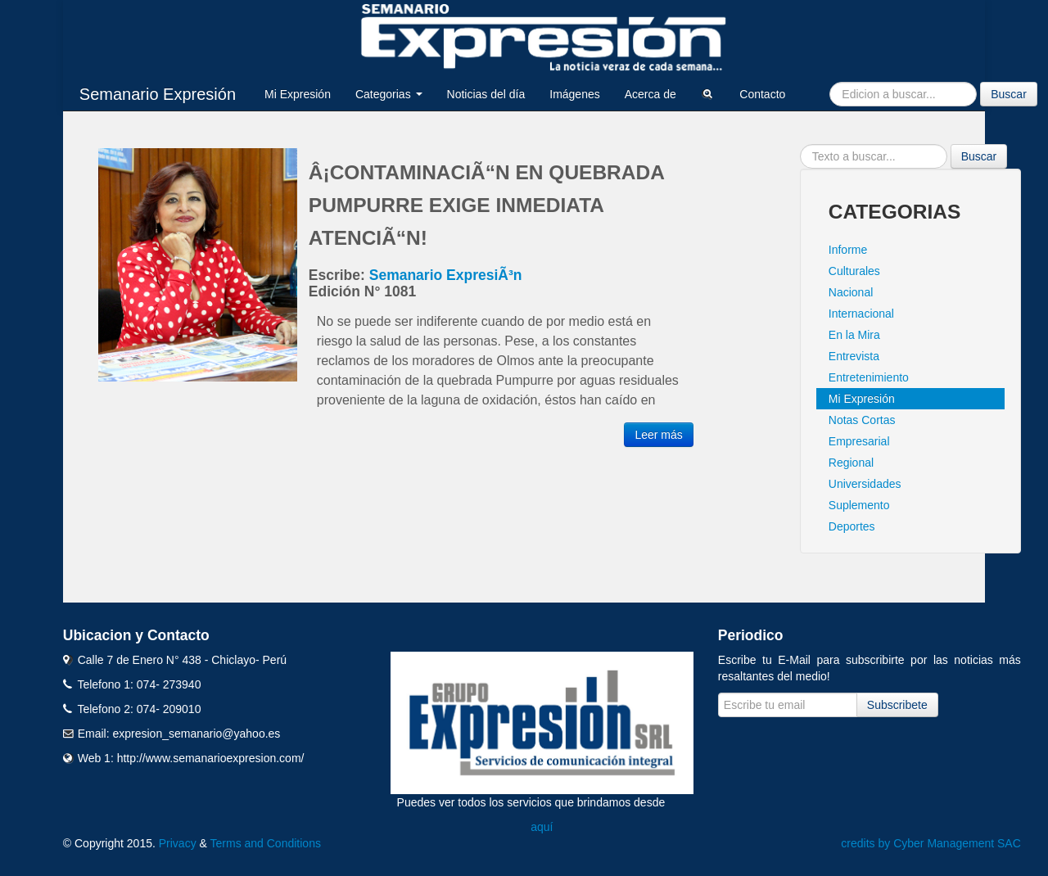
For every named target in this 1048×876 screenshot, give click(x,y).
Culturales (854, 271)
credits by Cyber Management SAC (930, 843)
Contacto (762, 94)
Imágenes (574, 94)
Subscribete (897, 704)
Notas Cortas (862, 420)
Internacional (861, 313)
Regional (851, 462)
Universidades (865, 483)
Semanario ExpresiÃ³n (445, 275)
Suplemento (859, 505)
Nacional (851, 292)
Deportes (852, 526)
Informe (848, 249)
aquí (542, 826)
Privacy (177, 843)
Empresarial (859, 441)
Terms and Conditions (265, 843)
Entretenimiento (869, 377)
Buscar (1009, 94)
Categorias (388, 94)
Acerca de (650, 94)
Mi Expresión (297, 94)
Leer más (658, 434)
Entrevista (854, 356)
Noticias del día (486, 94)
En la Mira (854, 334)
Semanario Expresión (157, 94)
